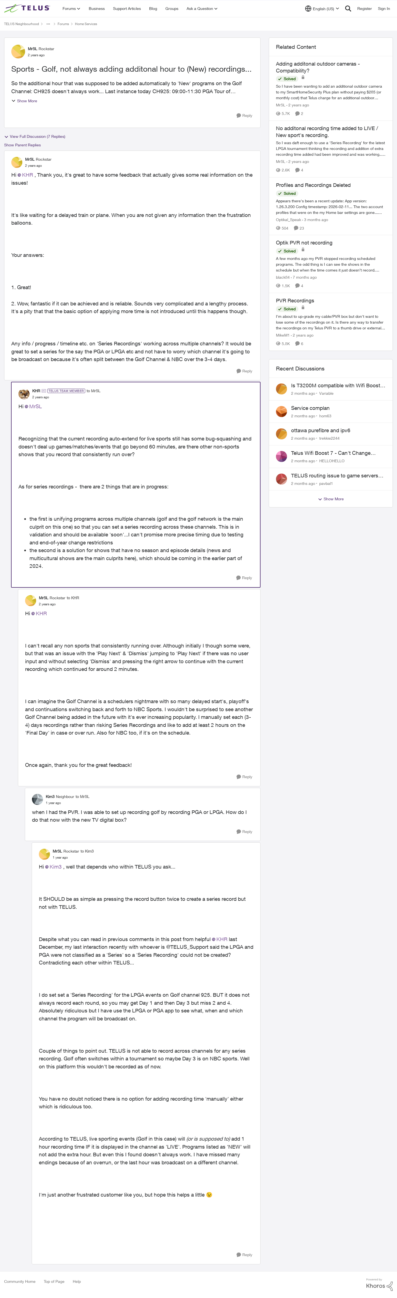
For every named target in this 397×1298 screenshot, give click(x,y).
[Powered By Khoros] (379, 1284)
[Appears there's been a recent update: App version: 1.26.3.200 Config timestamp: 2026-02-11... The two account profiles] (331, 206)
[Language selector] (322, 8)
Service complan (310, 408)
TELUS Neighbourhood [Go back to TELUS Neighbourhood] (21, 24)
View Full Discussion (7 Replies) (34, 136)
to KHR (73, 597)
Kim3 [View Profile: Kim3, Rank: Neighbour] (50, 796)
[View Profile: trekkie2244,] (281, 433)
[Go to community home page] (28, 8)
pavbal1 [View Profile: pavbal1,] (326, 483)
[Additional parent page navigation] (48, 24)
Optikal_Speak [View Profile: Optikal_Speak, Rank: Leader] (288, 219)
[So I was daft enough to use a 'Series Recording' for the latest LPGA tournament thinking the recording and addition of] (331, 148)
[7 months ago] (304, 277)
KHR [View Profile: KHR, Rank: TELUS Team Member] (36, 390)
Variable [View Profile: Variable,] (326, 393)
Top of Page (54, 1281)
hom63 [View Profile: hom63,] (325, 415)
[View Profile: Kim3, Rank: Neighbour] (37, 799)
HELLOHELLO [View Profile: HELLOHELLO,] (332, 460)
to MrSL (93, 390)
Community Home (20, 1281)
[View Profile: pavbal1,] (281, 479)
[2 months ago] (303, 393)
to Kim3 (87, 851)
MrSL (35, 406)
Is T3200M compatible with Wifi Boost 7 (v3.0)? (338, 385)
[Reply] (244, 115)
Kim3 (56, 867)
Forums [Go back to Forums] (63, 24)
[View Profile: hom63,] (281, 411)
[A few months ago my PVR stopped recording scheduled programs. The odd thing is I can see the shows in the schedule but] (331, 264)
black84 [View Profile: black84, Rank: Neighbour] (283, 277)
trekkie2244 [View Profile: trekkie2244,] (329, 438)
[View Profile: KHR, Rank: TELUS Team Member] (23, 393)
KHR (27, 175)
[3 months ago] (315, 219)
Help (77, 1281)
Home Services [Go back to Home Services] (86, 24)
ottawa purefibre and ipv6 (320, 430)
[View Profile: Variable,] (281, 388)
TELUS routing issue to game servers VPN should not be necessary (334, 475)
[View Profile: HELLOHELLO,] (281, 456)
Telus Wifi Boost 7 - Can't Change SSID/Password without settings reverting (331, 453)
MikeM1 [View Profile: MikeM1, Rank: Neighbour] (283, 335)
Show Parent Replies (22, 145)
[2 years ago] (297, 105)
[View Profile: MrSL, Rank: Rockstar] (18, 51)
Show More (24, 100)
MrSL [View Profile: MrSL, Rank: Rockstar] (32, 48)
